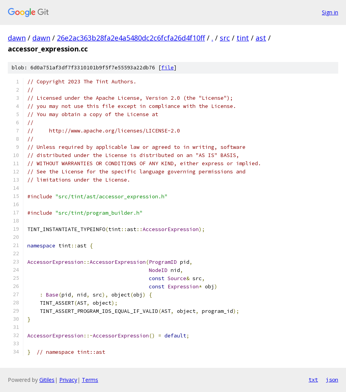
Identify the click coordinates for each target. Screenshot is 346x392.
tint (243, 37)
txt (313, 379)
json (332, 379)
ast (261, 37)
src (225, 37)
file (167, 67)
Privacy (68, 379)
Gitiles (47, 379)
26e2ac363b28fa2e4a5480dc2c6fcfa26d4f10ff (131, 37)
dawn (17, 37)
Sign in (330, 12)
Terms (90, 379)
